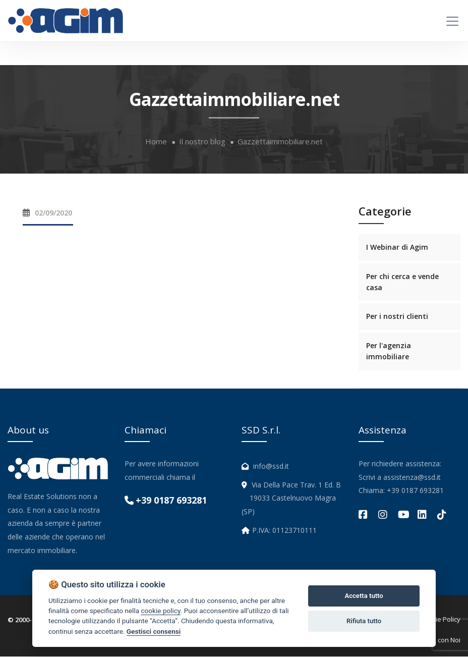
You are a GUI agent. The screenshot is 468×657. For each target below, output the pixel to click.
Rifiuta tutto (363, 621)
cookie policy (160, 611)
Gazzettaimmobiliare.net (280, 142)
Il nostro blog (202, 142)
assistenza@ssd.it (412, 477)
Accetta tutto (363, 595)
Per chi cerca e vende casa (402, 282)
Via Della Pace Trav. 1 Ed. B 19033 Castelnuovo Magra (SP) (291, 498)
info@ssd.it (271, 466)
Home (156, 142)
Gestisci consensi (154, 631)
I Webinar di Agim (397, 247)
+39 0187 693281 (171, 501)
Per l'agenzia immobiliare (388, 351)
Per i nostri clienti (397, 316)
